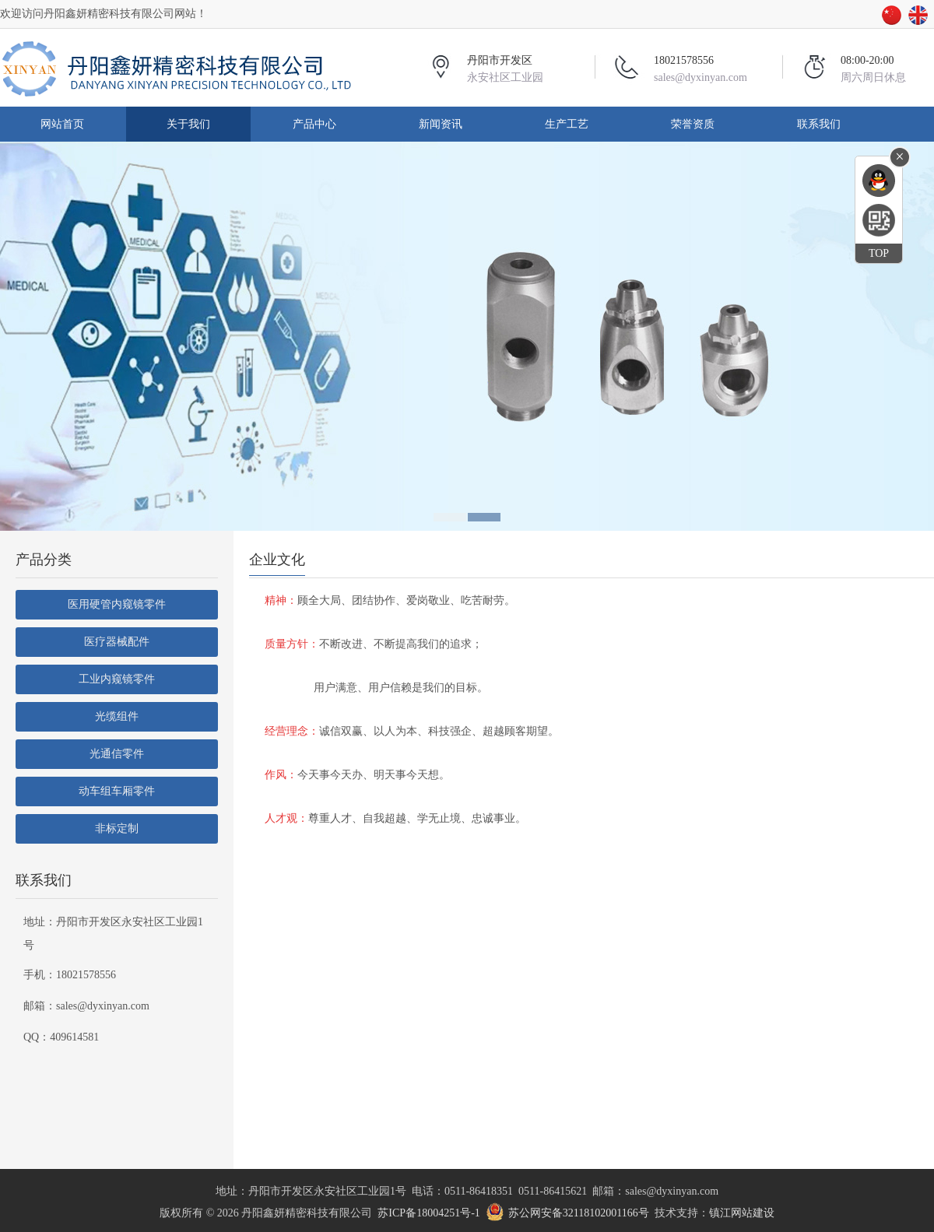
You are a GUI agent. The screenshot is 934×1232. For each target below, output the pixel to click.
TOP (879, 253)
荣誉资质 (693, 124)
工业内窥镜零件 (117, 679)
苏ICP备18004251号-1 (428, 1213)
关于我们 (188, 124)
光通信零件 (117, 754)
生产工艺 (566, 124)
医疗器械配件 (116, 642)
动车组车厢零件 (117, 791)
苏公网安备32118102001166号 (578, 1213)
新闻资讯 (440, 124)
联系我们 (819, 124)
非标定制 (117, 828)
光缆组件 (117, 716)
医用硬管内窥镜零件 (117, 604)
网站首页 (62, 124)
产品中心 (314, 124)
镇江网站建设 (741, 1213)
